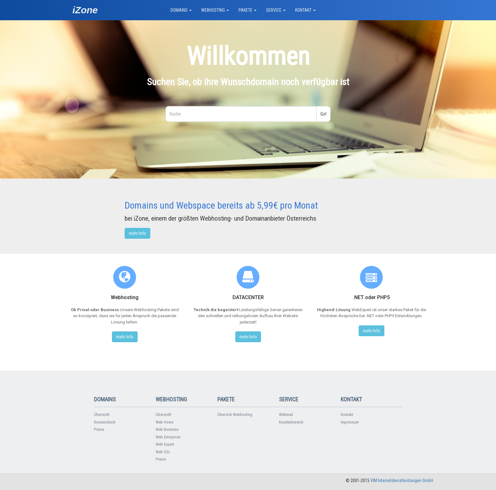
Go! (323, 113)
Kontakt (347, 414)
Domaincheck (104, 422)
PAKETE (248, 10)
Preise (99, 429)
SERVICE (276, 10)
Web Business (167, 429)
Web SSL (163, 451)
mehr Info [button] (137, 233)
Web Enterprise (168, 437)
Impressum (350, 422)
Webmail (286, 414)
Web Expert (165, 444)
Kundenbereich (291, 422)
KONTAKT (305, 10)
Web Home (164, 422)
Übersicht (102, 414)
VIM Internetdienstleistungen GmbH (401, 480)
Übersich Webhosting (234, 414)
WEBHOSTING (215, 10)
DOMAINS (181, 10)
